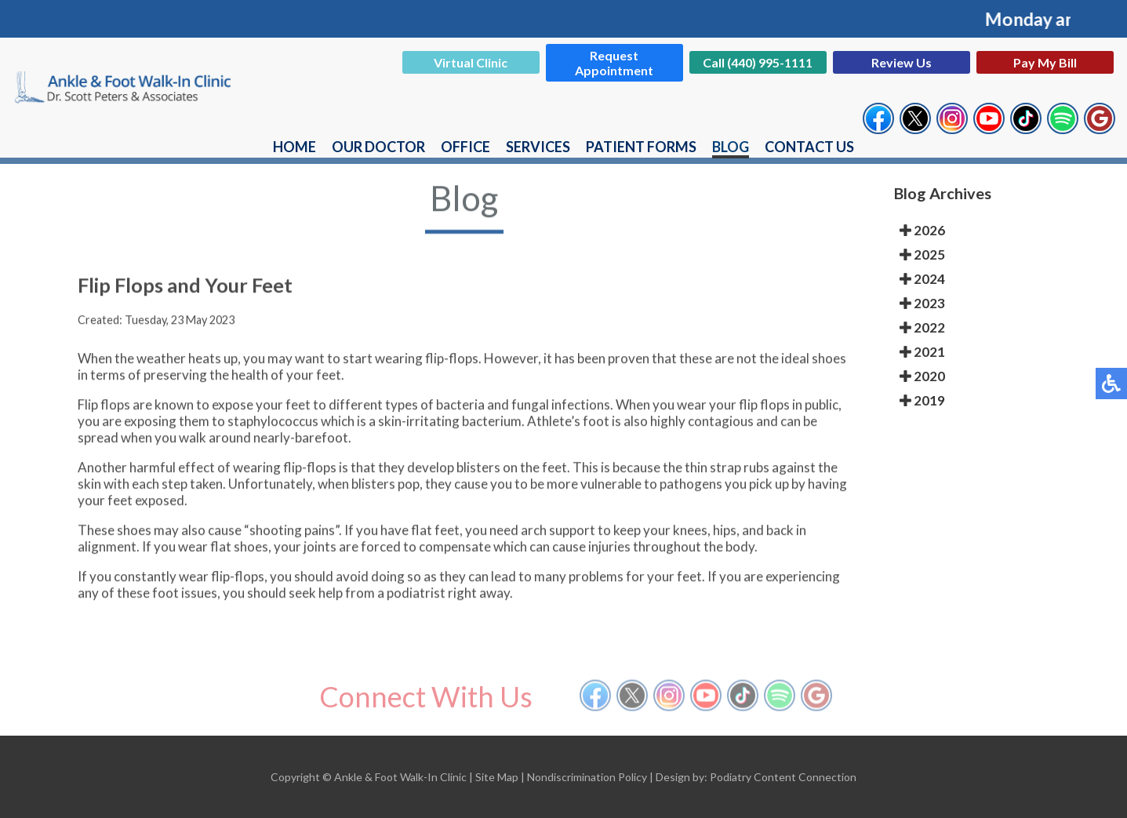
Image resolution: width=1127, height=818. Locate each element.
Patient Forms (641, 146)
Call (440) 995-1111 (758, 62)
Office (465, 146)
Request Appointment (614, 63)
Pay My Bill (1045, 62)
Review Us (901, 62)
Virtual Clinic (470, 62)
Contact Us (809, 146)
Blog (730, 146)
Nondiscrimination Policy (587, 776)
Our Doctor (378, 146)
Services (538, 146)
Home (294, 146)
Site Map (496, 776)
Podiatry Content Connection (783, 776)
